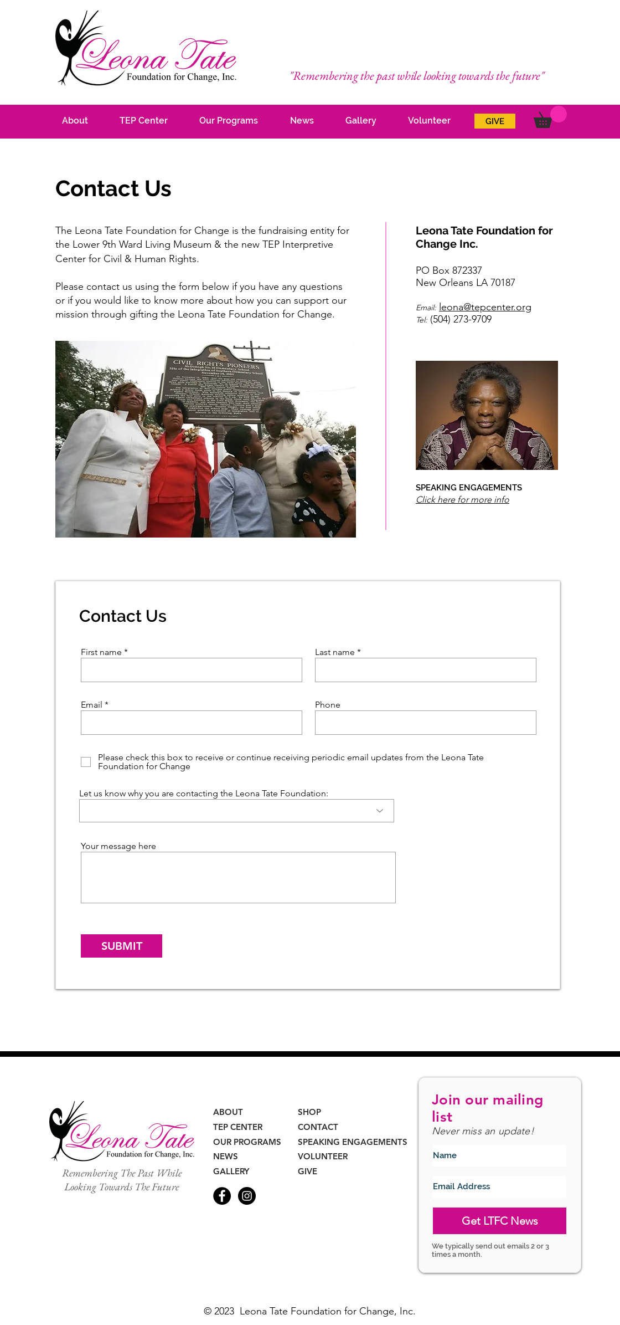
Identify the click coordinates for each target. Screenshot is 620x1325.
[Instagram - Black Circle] (247, 1196)
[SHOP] (312, 1112)
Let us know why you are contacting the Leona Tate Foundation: (203, 793)
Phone (327, 704)
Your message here (118, 846)
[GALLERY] (233, 1171)
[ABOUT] (229, 1112)
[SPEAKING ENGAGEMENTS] (356, 1142)
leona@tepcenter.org (485, 307)
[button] (550, 117)
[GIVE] (494, 121)
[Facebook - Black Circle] (222, 1196)
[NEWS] (229, 1156)
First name (101, 652)
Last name (335, 652)
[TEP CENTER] (239, 1127)
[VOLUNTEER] (323, 1156)
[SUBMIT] (121, 946)
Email (91, 704)
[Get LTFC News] (499, 1221)
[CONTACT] (320, 1127)
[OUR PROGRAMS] (248, 1142)
